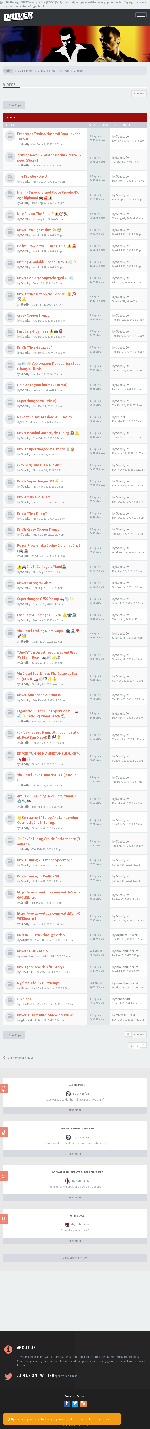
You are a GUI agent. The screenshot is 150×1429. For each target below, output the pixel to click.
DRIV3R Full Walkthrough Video (41, 935)
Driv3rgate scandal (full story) (40, 967)
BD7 (24, 422)
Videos (9, 84)
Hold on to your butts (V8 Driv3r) (42, 384)
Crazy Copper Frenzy (33, 315)
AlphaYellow (30, 940)
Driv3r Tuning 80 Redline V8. (38, 876)
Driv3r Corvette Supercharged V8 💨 (45, 278)
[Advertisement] (75, 1301)
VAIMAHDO (124, 1015)
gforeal (26, 1020)
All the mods (77, 1084)
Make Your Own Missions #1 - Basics (44, 417)
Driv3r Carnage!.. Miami (34, 582)
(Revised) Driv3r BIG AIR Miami (40, 465)
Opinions (24, 999)
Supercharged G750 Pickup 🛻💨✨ (45, 598)
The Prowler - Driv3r (32, 176)
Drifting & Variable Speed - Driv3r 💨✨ (47, 262)
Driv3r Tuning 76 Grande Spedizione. (45, 860)
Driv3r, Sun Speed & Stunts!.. (39, 694)
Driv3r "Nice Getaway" (34, 347)
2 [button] (137, 1045)
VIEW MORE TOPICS (75, 1258)
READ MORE (75, 1110)
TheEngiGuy (30, 972)
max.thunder (30, 956)
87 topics (139, 93)
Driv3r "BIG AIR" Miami (34, 497)
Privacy (69, 1396)
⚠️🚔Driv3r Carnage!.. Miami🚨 (41, 566)
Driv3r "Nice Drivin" (32, 513)
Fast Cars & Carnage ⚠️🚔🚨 (40, 331)
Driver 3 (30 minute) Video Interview (45, 1015)
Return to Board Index (18, 1057)
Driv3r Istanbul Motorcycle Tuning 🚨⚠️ (48, 433)
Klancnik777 (30, 988)
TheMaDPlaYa (31, 1004)
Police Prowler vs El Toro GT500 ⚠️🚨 (46, 245)
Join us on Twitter (47, 1375)
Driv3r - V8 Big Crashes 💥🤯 (39, 230)
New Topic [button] (14, 105)
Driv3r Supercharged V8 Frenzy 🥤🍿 (46, 449)
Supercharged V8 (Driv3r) (36, 400)
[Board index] (8, 71)
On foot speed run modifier (77, 1128)
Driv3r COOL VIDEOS (32, 950)
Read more (103, 1419)
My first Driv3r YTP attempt (38, 983)
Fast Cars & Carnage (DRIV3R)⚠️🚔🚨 (47, 615)
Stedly (24, 144)
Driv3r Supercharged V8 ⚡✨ (40, 481)
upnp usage (77, 1215)
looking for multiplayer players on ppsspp (77, 1172)
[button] (143, 1045)
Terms (80, 1396)
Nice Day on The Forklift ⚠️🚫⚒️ (42, 213)
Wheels (121, 999)
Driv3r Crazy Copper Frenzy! (38, 529)
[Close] (117, 1418)
